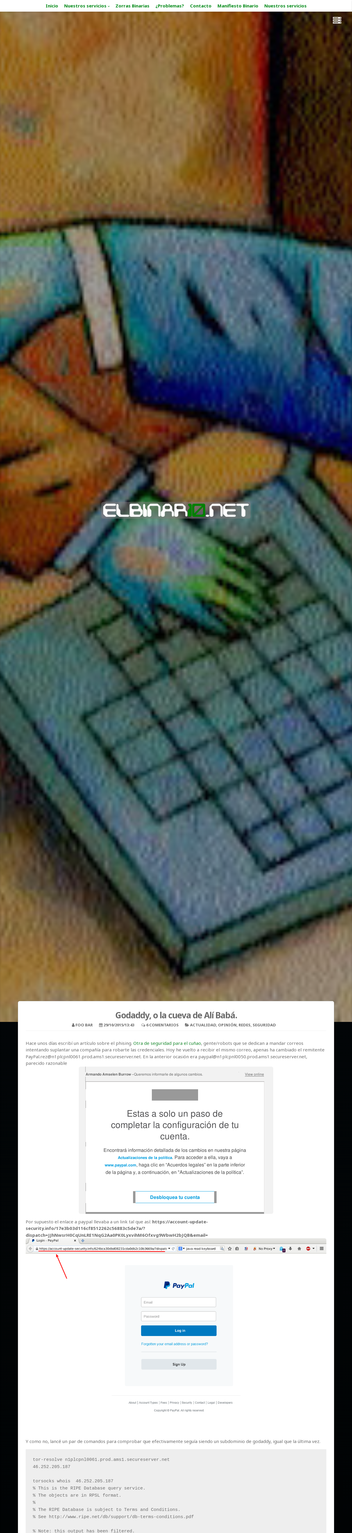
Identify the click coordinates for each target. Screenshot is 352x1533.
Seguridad (264, 1025)
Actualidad (203, 1025)
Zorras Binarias (132, 6)
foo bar (84, 1025)
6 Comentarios (162, 1025)
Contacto (200, 6)
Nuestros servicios (85, 6)
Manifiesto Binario (237, 6)
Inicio (52, 6)
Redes (245, 1025)
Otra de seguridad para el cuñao (167, 1043)
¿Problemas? (169, 6)
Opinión (227, 1025)
